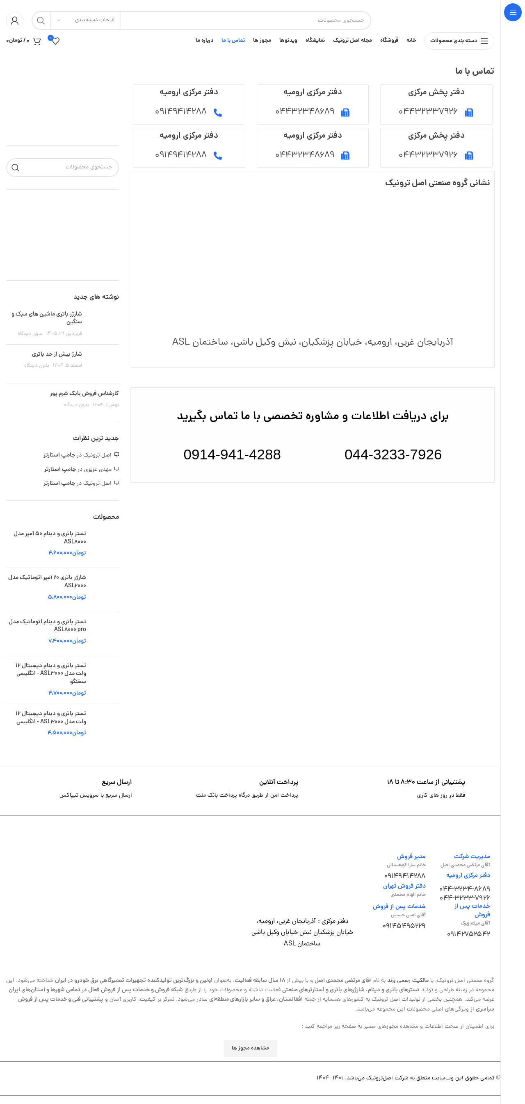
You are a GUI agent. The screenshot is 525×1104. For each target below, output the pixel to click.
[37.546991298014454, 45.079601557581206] (312, 269)
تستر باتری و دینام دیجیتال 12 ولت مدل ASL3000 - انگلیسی (51, 726)
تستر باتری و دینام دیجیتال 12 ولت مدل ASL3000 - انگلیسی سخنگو (51, 682)
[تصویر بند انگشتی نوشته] (103, 332)
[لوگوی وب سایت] (436, 21)
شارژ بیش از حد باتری (57, 362)
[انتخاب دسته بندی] (85, 20)
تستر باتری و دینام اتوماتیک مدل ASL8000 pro (47, 634)
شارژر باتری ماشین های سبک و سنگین (46, 326)
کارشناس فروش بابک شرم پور (84, 401)
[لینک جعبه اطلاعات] (417, 798)
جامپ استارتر (59, 463)
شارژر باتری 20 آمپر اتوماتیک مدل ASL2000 (47, 590)
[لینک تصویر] (302, 883)
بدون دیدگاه (30, 342)
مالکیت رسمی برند (408, 988)
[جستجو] (201, 20)
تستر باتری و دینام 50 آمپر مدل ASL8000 (50, 546)
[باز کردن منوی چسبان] (459, 45)
